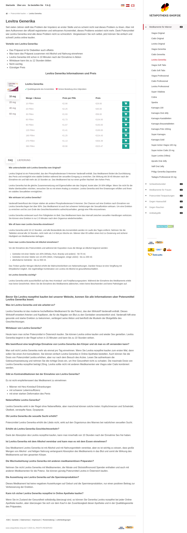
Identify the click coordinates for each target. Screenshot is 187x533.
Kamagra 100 (157, 108)
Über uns (21, 5)
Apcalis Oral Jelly (159, 161)
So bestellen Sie (35, 5)
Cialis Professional (159, 81)
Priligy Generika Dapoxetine (163, 172)
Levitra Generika (158, 60)
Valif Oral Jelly (157, 166)
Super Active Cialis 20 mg (162, 150)
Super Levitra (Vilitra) (160, 156)
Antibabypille (166, 213)
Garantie (15, 520)
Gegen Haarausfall (166, 201)
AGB (8, 520)
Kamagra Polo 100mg (161, 129)
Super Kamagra (158, 134)
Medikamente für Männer (166, 27)
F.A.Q (47, 5)
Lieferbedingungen (63, 520)
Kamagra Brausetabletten (162, 124)
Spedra (154, 102)
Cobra (154, 97)
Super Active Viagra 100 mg (163, 145)
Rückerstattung (48, 520)
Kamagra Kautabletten (161, 118)
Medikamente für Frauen (166, 190)
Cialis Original (157, 38)
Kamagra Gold (157, 140)
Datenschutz (25, 520)
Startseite (10, 5)
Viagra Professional (160, 76)
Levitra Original (158, 44)
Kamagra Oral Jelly (159, 113)
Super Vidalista (158, 92)
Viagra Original (158, 33)
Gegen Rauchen (166, 207)
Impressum (36, 520)
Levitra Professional (160, 86)
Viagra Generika (158, 49)
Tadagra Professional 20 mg (163, 177)
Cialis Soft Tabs (158, 70)
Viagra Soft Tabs (158, 65)
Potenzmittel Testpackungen (166, 196)
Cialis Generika (158, 54)
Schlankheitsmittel (166, 184)
